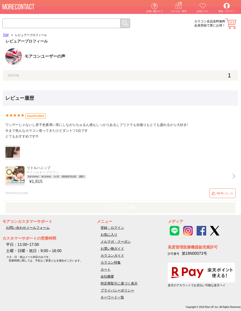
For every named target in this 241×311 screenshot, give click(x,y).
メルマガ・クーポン (116, 241)
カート (230, 24)
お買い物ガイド (154, 11)
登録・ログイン (226, 11)
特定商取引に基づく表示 (119, 283)
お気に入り (203, 11)
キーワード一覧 (112, 297)
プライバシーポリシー (117, 290)
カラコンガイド (112, 255)
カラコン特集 (111, 262)
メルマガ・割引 (178, 11)
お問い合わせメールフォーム (28, 228)
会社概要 (107, 276)
